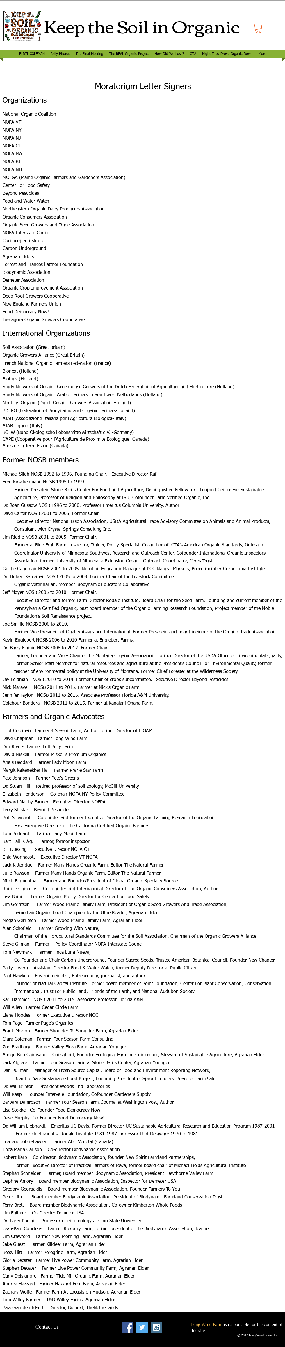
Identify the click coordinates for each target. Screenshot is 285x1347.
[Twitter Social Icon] (142, 1327)
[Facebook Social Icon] (127, 1327)
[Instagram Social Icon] (156, 1327)
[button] (258, 28)
